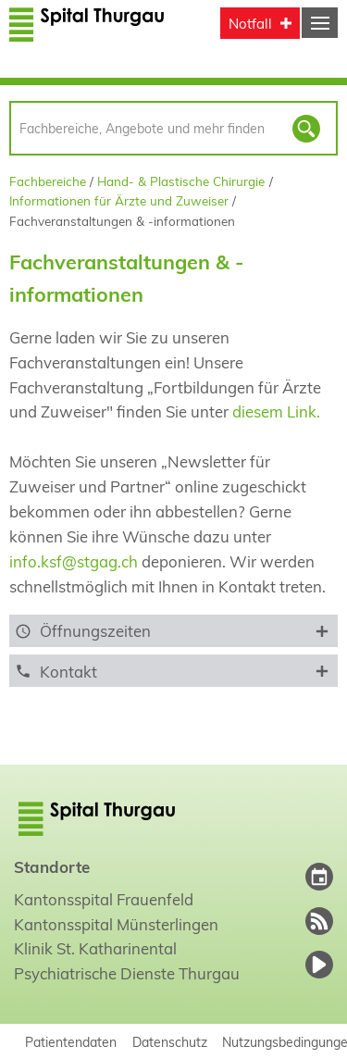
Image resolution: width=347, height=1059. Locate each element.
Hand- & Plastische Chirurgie (181, 181)
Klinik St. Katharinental (95, 948)
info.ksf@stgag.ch (73, 561)
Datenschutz (169, 1042)
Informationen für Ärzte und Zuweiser (119, 200)
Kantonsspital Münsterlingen (116, 924)
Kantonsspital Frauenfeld (103, 899)
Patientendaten (71, 1042)
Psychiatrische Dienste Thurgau (127, 973)
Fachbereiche (47, 181)
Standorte (52, 867)
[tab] (173, 631)
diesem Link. (276, 411)
